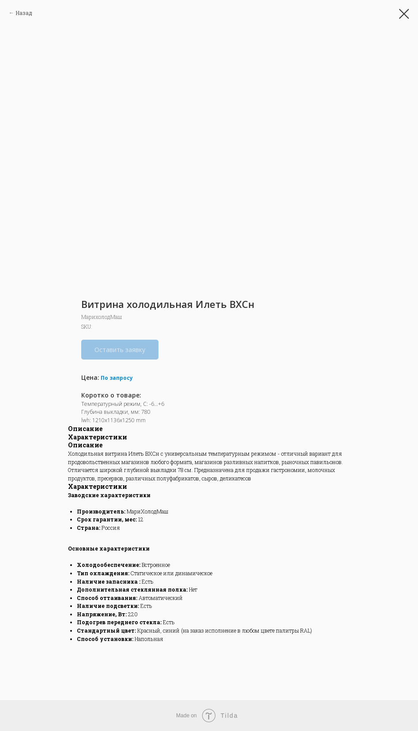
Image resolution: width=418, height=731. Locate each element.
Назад (23, 12)
